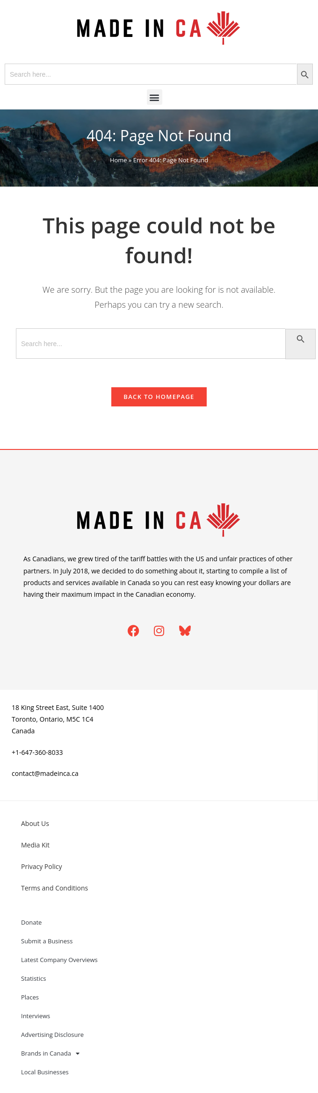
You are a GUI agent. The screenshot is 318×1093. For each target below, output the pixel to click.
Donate (31, 922)
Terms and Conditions (54, 887)
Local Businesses (45, 1072)
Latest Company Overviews (59, 959)
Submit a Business (47, 941)
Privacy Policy (41, 866)
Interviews (35, 1016)
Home (118, 160)
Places (30, 997)
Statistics (33, 978)
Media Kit (35, 844)
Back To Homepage (158, 396)
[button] (154, 97)
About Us (35, 823)
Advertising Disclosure (52, 1034)
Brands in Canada (50, 1053)
